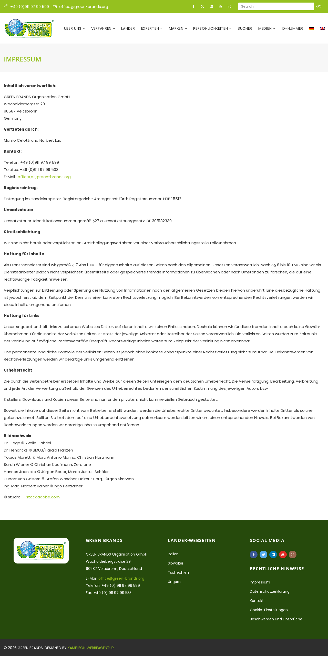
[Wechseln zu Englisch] (322, 28)
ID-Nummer (292, 28)
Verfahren (102, 28)
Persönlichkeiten (211, 28)
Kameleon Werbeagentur (91, 647)
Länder (128, 28)
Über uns (73, 28)
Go (319, 6)
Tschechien (178, 572)
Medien (265, 28)
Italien (173, 554)
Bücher (245, 28)
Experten (150, 28)
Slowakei (175, 563)
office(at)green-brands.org (44, 176)
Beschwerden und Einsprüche (276, 619)
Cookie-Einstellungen (269, 609)
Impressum (260, 582)
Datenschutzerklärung (270, 591)
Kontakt (257, 600)
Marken (177, 28)
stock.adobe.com (43, 497)
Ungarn (174, 581)
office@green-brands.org (83, 6)
